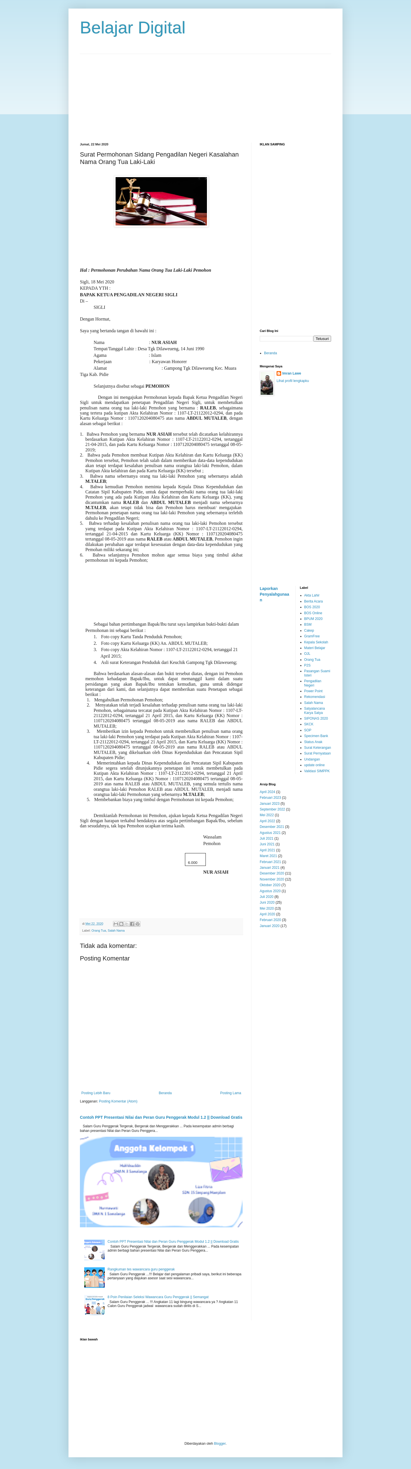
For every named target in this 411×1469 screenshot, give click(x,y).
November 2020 (272, 879)
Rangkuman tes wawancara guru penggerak (141, 1269)
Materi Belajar (314, 648)
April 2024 (267, 792)
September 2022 (272, 809)
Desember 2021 (272, 827)
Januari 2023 (269, 804)
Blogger (220, 1444)
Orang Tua (98, 930)
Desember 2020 (272, 873)
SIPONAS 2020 (316, 719)
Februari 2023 (270, 798)
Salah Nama (116, 930)
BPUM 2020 (313, 619)
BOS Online (313, 613)
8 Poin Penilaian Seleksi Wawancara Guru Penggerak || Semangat (158, 1297)
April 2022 (267, 821)
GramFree (312, 636)
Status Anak (313, 742)
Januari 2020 (269, 926)
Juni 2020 (267, 902)
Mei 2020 (267, 908)
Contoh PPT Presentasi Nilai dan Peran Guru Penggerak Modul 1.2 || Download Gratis (161, 1117)
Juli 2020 (266, 897)
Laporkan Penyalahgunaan (274, 594)
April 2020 (267, 914)
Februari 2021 (270, 862)
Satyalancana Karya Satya (314, 711)
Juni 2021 (267, 844)
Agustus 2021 (270, 833)
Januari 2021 (269, 868)
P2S (307, 665)
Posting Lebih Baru (95, 1093)
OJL (307, 654)
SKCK (309, 724)
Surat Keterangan (317, 748)
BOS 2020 (312, 607)
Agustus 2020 (270, 891)
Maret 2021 (268, 856)
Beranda (165, 1093)
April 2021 (267, 850)
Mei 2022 (267, 815)
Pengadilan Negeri (312, 683)
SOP (307, 730)
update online (314, 765)
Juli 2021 (266, 838)
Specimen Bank (316, 736)
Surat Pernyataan (317, 753)
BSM (308, 625)
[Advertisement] (205, 94)
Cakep (309, 631)
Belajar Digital (133, 27)
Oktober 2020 (270, 885)
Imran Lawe (291, 373)
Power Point (313, 691)
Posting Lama (230, 1093)
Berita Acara (313, 601)
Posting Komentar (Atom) (118, 1101)
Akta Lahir (312, 595)
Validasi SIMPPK (317, 771)
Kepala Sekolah (316, 642)
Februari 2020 (270, 920)
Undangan (312, 759)
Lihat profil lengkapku (293, 381)
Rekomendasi (314, 697)
